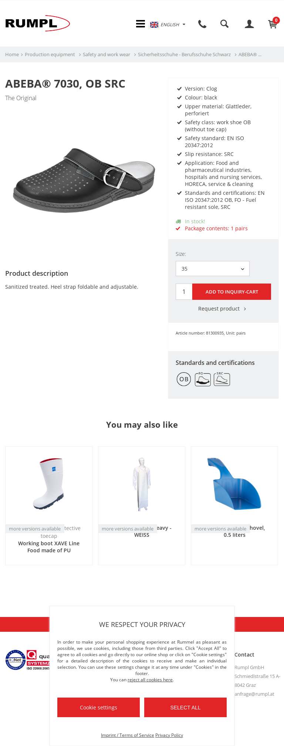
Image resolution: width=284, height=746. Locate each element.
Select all (185, 708)
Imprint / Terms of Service (127, 735)
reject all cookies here (150, 680)
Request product (223, 308)
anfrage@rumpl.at (254, 694)
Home (12, 55)
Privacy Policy (169, 735)
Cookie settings (98, 707)
